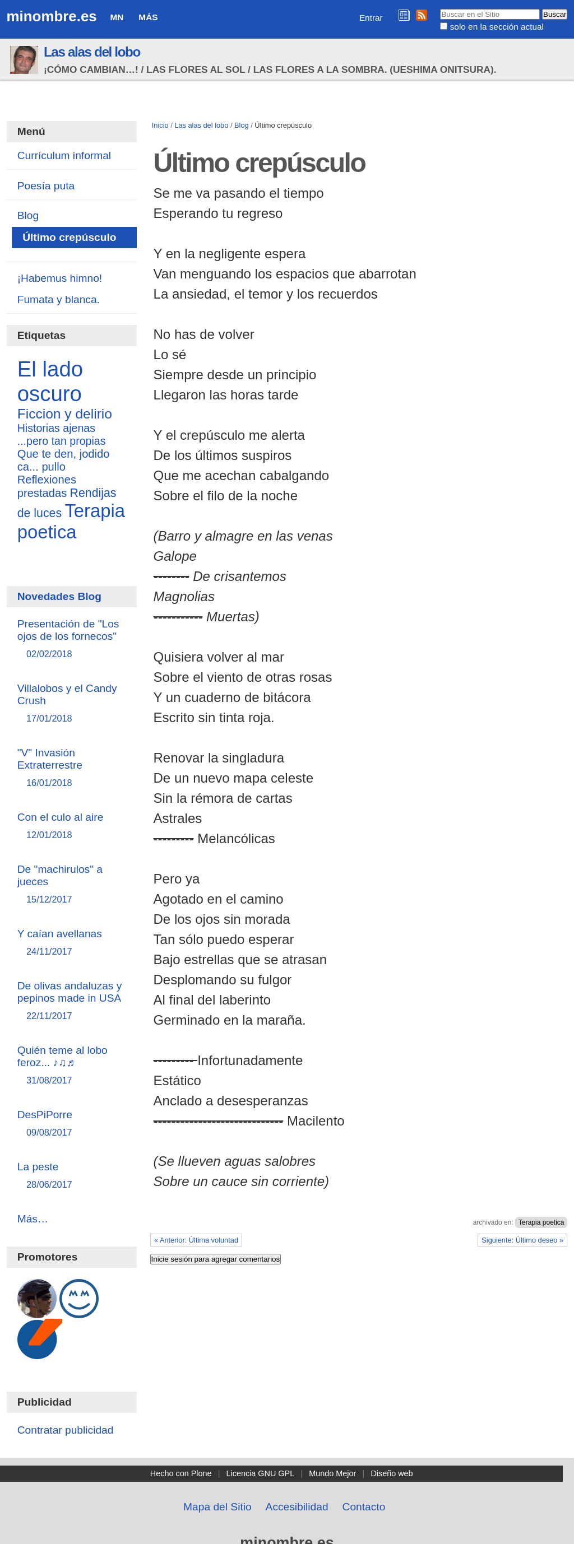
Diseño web (392, 1473)
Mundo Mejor (332, 1473)
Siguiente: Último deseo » (522, 1240)
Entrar (371, 17)
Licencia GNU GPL (260, 1473)
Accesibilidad (297, 1507)
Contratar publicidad (65, 1430)
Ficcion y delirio (64, 413)
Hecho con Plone (181, 1473)
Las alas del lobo (92, 51)
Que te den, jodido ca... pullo (63, 460)
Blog (241, 125)
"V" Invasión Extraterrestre (72, 768)
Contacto (364, 1507)
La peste (72, 1176)
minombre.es (52, 16)
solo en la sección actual (497, 26)
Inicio (160, 125)
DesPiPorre (72, 1124)
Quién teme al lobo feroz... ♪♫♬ (72, 1065)
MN (117, 17)
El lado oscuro (50, 381)
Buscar (439, 8)
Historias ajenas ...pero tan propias (61, 434)
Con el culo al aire (72, 826)
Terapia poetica (541, 1222)
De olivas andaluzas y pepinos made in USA (72, 1001)
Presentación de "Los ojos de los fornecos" (72, 639)
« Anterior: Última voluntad (196, 1240)
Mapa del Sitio (217, 1507)
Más (148, 17)
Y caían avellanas (72, 943)
